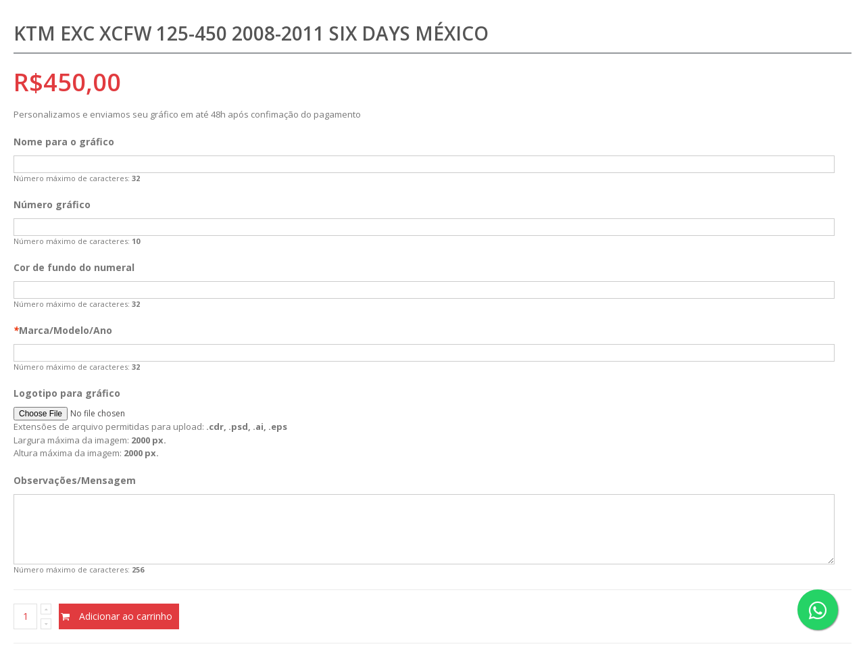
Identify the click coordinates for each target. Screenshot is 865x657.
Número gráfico (52, 204)
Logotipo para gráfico (67, 393)
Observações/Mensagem (75, 480)
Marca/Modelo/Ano (63, 330)
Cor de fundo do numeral (74, 267)
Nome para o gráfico (64, 141)
